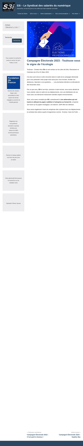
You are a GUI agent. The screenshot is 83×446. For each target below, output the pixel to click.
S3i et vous (34, 13)
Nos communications (62, 13)
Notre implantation (47, 13)
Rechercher (8, 37)
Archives (7, 25)
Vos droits (75, 13)
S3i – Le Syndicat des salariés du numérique (44, 5)
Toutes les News (22, 13)
